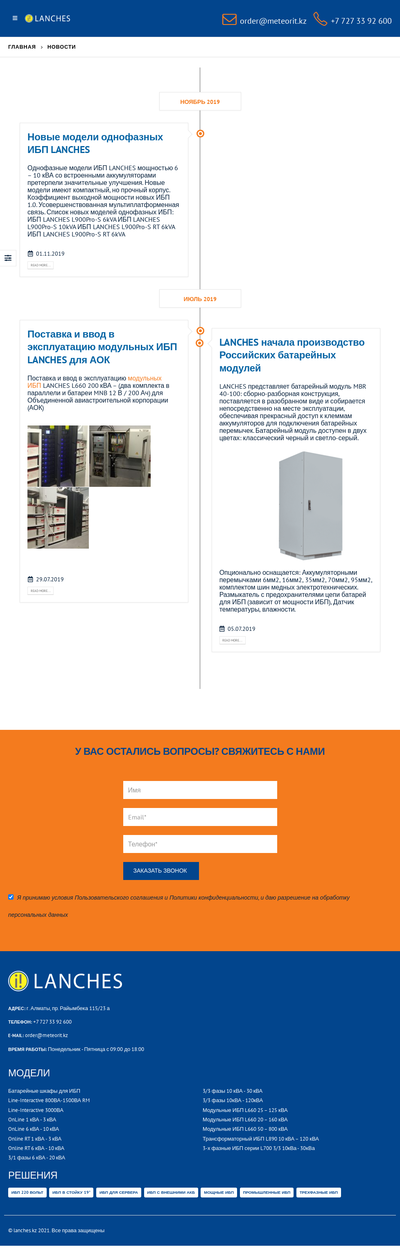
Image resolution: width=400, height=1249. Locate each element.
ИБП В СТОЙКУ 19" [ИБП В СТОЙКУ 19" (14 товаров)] (71, 1194)
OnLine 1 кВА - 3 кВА (32, 1121)
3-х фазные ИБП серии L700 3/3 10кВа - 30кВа (259, 1150)
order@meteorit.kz (46, 1037)
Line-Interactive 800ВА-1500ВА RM (49, 1102)
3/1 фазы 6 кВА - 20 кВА (36, 1160)
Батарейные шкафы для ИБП (44, 1092)
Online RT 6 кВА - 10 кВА (36, 1150)
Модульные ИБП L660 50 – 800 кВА (245, 1130)
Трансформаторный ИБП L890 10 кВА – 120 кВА (261, 1140)
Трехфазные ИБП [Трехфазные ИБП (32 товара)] (319, 1194)
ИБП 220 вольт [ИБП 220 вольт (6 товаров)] (27, 1194)
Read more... (43, 265)
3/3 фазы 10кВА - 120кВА (233, 1102)
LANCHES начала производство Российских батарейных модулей (292, 356)
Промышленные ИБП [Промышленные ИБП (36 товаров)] (266, 1194)
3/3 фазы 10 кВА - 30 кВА (232, 1092)
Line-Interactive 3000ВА (35, 1112)
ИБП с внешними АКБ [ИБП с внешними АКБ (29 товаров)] (171, 1194)
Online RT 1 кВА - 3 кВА (34, 1140)
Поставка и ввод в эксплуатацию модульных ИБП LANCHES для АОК (102, 348)
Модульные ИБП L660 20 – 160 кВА (245, 1121)
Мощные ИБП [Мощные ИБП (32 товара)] (219, 1194)
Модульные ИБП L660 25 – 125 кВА (245, 1112)
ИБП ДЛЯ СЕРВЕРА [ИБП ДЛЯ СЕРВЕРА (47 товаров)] (118, 1194)
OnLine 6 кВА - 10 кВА (33, 1130)
